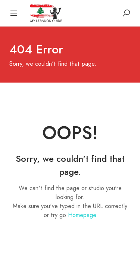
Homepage (82, 215)
